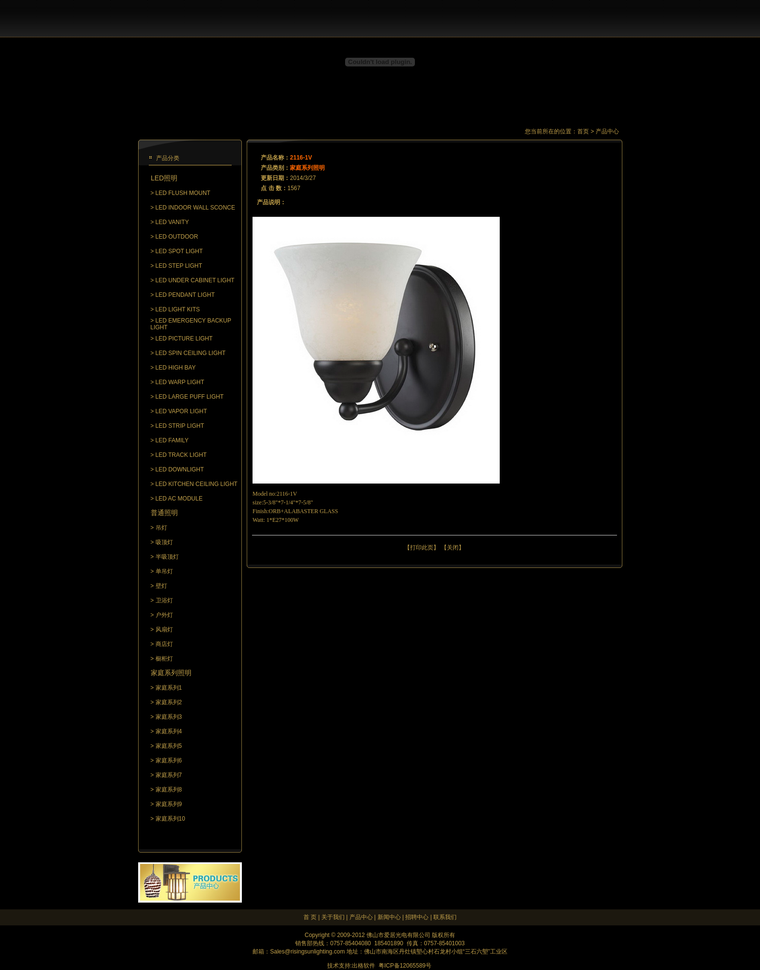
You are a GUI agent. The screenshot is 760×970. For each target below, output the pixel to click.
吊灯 (161, 527)
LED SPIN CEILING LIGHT (191, 353)
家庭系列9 (169, 804)
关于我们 (333, 917)
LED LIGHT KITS (178, 309)
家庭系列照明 (171, 673)
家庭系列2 (169, 702)
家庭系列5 (169, 746)
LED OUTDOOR (177, 236)
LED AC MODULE (179, 498)
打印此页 (421, 547)
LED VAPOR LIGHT (181, 411)
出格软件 (363, 965)
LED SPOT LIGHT (179, 251)
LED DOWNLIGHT (180, 469)
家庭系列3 (169, 716)
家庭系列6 (169, 760)
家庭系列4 (169, 731)
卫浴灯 (164, 600)
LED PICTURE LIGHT (184, 338)
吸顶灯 (164, 542)
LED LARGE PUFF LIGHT (190, 396)
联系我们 (445, 917)
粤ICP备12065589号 (405, 965)
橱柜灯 (164, 658)
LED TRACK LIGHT (181, 455)
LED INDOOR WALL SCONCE (195, 207)
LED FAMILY (172, 440)
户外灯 (164, 615)
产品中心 (361, 917)
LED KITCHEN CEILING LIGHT (197, 484)
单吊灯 (164, 571)
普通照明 (164, 513)
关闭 (453, 547)
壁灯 (161, 585)
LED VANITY (172, 222)
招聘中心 (416, 917)
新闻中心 (389, 917)
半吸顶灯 (167, 556)
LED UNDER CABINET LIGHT (195, 280)
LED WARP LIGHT (180, 382)
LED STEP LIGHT (179, 265)
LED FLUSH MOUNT (183, 193)
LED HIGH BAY (176, 367)
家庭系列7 (169, 775)
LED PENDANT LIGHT (185, 294)
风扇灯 (164, 629)
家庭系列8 (169, 789)
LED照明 (164, 178)
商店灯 (164, 644)
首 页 (310, 917)
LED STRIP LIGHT (180, 425)
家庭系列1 (169, 687)
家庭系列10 (170, 818)
